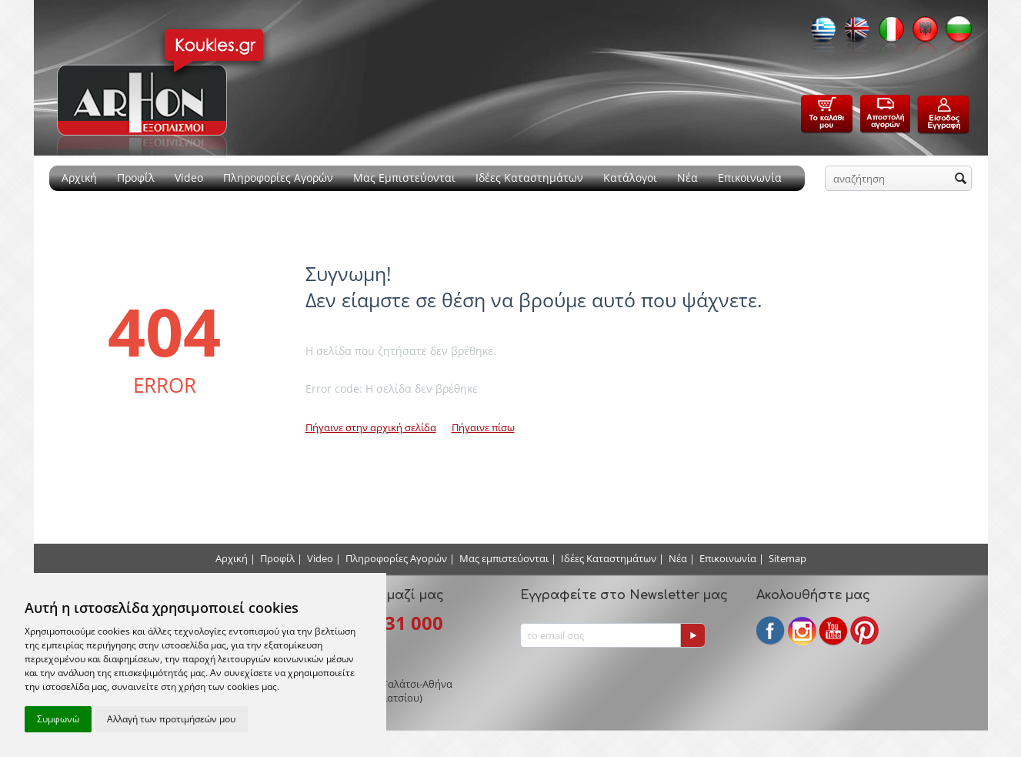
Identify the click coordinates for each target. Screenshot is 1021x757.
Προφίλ (136, 177)
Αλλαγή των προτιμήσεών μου (171, 718)
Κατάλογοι (630, 177)
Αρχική (79, 177)
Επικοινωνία (750, 177)
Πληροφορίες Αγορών (278, 177)
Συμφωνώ (58, 718)
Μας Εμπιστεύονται (404, 177)
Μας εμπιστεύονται (504, 558)
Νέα (687, 177)
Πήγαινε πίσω (483, 427)
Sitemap (787, 558)
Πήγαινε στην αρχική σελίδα (370, 427)
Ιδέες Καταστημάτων (529, 177)
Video (189, 177)
